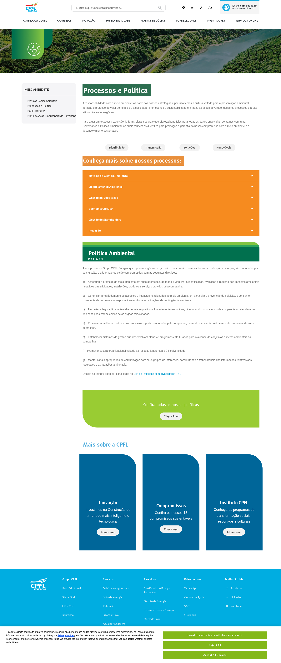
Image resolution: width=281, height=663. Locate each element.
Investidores (216, 20)
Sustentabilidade (118, 20)
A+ (210, 7)
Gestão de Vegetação (103, 197)
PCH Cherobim (36, 110)
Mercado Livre (152, 618)
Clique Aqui (171, 416)
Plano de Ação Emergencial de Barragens (51, 115)
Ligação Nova (111, 614)
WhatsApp (190, 588)
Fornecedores (186, 20)
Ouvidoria (190, 614)
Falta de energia (112, 597)
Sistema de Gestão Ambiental (108, 175)
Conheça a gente (35, 20)
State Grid (68, 597)
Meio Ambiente (36, 89)
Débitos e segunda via (116, 588)
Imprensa (68, 614)
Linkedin (236, 597)
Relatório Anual (71, 588)
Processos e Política (39, 105)
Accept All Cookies (215, 654)
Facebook (236, 588)
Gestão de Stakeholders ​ (105, 219)
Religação (108, 606)
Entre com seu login (244, 7)
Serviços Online (246, 20)
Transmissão (153, 147)
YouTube (236, 606)
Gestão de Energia (155, 601)
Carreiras (64, 20)
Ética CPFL (68, 606)
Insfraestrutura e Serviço (159, 610)
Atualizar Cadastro (114, 623)
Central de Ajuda (194, 597)
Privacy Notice (66, 635)
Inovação (88, 20)
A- (192, 7)
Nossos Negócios (153, 20)
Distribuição (117, 147)
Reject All (215, 645)
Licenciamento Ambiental (106, 186)
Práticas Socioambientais (42, 100)
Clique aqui (108, 532)
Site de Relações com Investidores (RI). (157, 373)
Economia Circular (101, 208)
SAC (187, 606)
